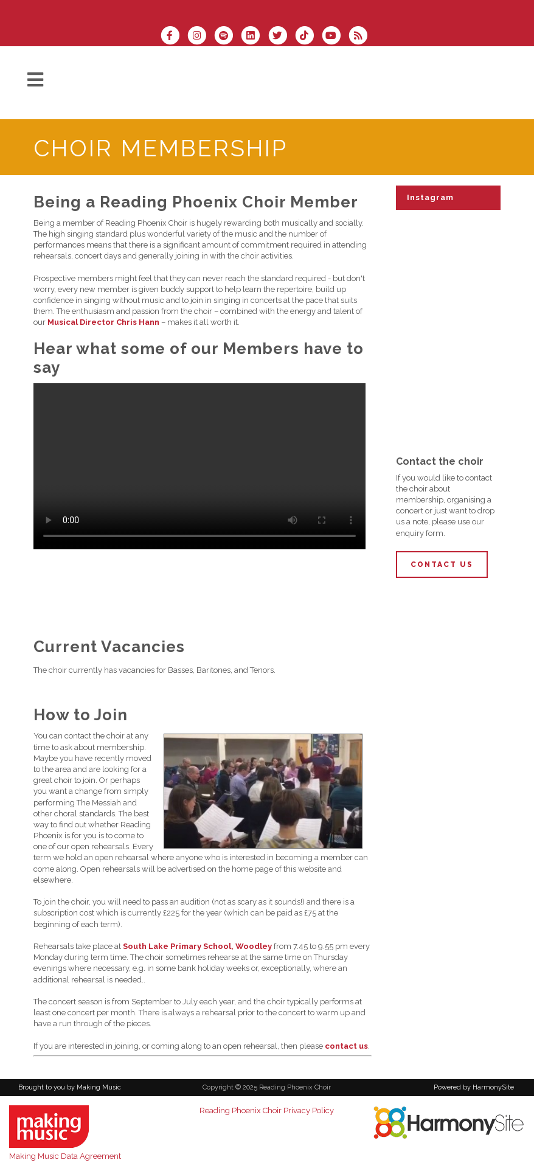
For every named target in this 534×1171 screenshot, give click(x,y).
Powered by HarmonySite (474, 1087)
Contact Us (442, 564)
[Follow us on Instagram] (200, 36)
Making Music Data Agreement (65, 1156)
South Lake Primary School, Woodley (197, 946)
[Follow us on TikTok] (308, 36)
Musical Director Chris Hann (103, 322)
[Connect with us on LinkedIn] (254, 36)
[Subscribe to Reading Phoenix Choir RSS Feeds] (360, 36)
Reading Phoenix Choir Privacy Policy (266, 1110)
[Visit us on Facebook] (174, 36)
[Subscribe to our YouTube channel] (335, 36)
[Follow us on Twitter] (281, 36)
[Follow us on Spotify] (227, 36)
